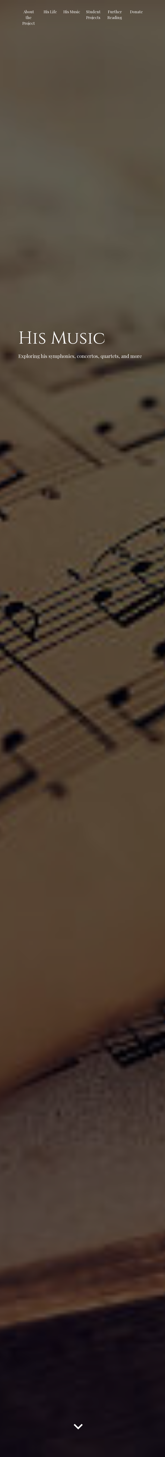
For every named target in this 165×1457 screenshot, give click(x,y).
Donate (136, 11)
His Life (50, 11)
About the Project (28, 17)
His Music (71, 11)
